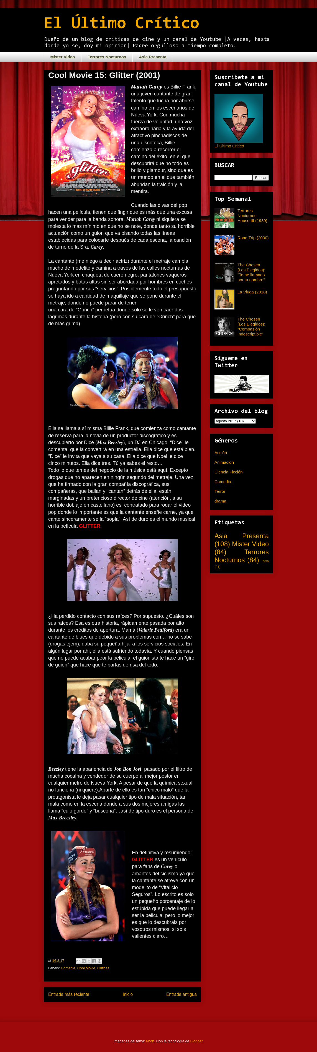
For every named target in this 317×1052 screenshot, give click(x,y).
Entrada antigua (181, 994)
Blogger (196, 1041)
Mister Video (62, 56)
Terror (219, 491)
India (265, 561)
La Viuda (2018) (252, 292)
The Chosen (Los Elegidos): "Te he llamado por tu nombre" (251, 272)
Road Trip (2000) (253, 237)
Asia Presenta (152, 56)
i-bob (150, 1041)
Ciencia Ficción (228, 472)
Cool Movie (86, 968)
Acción (220, 452)
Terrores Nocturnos (107, 56)
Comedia (68, 968)
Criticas (103, 968)
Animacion (224, 462)
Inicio (128, 994)
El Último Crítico (121, 24)
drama (220, 501)
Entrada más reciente (68, 994)
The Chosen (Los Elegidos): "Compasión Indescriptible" (251, 326)
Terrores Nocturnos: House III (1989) (252, 215)
